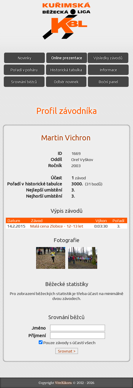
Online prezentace (66, 58)
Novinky (24, 58)
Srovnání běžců (24, 81)
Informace (108, 69)
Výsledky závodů (108, 58)
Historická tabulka (66, 69)
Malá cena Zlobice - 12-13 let (58, 225)
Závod (38, 220)
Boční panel (108, 81)
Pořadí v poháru (24, 69)
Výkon (101, 220)
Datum (14, 220)
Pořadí (119, 220)
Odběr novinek (66, 81)
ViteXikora (63, 382)
